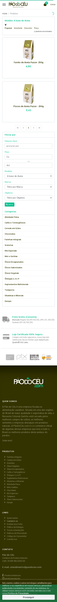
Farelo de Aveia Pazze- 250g (28, 62)
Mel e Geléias (11, 256)
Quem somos (12, 518)
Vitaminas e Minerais (14, 295)
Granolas (9, 245)
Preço (36, 28)
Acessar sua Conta (14, 524)
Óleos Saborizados (13, 267)
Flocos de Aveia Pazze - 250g (28, 106)
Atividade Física (12, 217)
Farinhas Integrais (13, 239)
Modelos (8, 171)
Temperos (9, 290)
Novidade (18, 28)
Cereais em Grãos (13, 228)
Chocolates (10, 234)
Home (4, 13)
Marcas (8, 182)
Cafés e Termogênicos (15, 223)
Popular (8, 28)
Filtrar (9, 204)
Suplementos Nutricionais (16, 284)
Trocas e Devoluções (15, 530)
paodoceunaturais (11, 578)
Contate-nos (12, 539)
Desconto (28, 28)
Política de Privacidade (18, 593)
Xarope (8, 301)
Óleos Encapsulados (14, 262)
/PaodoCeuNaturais (11, 575)
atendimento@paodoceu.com (25, 567)
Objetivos (9, 193)
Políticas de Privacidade (17, 533)
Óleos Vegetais (12, 273)
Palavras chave (11, 141)
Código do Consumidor (16, 536)
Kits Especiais (11, 251)
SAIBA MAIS (7, 440)
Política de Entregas (15, 527)
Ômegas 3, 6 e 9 (12, 279)
